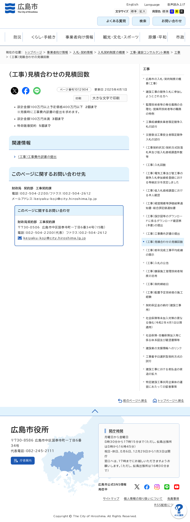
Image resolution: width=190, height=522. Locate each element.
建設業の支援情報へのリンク (164, 348)
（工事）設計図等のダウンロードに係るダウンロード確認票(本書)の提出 (164, 221)
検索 (143, 21)
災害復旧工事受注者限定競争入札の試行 (164, 137)
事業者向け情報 (57, 52)
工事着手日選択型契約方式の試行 (164, 358)
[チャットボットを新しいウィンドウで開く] (179, 517)
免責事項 (173, 498)
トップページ (33, 52)
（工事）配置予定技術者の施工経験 (164, 294)
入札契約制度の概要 (111, 52)
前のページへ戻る (135, 400)
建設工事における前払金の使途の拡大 (164, 371)
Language (152, 4)
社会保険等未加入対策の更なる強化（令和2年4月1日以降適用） (164, 323)
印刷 (78, 98)
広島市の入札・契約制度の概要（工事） (163, 81)
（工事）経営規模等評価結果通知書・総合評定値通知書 (164, 205)
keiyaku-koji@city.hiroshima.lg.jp (54, 238)
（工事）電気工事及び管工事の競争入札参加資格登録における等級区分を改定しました (164, 178)
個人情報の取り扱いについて (143, 498)
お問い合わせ (172, 21)
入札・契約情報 (83, 52)
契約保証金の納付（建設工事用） (163, 307)
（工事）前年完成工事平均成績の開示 (164, 252)
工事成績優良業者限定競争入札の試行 (164, 124)
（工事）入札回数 (156, 164)
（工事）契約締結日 (157, 284)
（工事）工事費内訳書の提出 (37, 156)
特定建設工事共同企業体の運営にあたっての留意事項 (164, 384)
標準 (133, 11)
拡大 (142, 11)
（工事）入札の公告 (157, 263)
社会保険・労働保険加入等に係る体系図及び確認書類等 (163, 337)
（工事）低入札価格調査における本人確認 (164, 192)
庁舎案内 (26, 460)
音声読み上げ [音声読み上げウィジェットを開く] (176, 4)
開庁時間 (116, 431)
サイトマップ (111, 498)
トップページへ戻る (171, 400)
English (132, 4)
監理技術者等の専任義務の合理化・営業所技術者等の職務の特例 (164, 109)
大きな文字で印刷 (106, 98)
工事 (177, 52)
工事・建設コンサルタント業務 (150, 52)
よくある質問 (116, 21)
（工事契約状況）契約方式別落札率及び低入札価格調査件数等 (164, 152)
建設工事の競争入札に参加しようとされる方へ (164, 94)
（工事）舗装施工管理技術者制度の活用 (164, 273)
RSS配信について (166, 505)
